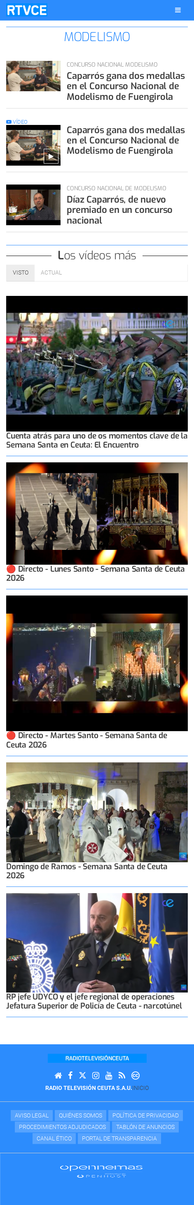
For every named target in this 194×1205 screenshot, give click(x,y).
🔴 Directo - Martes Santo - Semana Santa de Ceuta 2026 (86, 740)
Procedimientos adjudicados (62, 1127)
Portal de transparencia (119, 1138)
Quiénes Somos (80, 1115)
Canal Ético (54, 1138)
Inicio (140, 1088)
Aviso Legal (32, 1115)
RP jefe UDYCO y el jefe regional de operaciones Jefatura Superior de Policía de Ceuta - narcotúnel (94, 1001)
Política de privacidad (145, 1115)
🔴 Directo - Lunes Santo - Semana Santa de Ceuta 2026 (95, 573)
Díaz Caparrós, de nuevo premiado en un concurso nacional (120, 210)
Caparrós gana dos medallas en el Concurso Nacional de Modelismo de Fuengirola (126, 86)
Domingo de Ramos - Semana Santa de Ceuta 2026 (86, 871)
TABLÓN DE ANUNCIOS (145, 1127)
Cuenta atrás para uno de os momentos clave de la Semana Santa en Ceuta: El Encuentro (97, 440)
